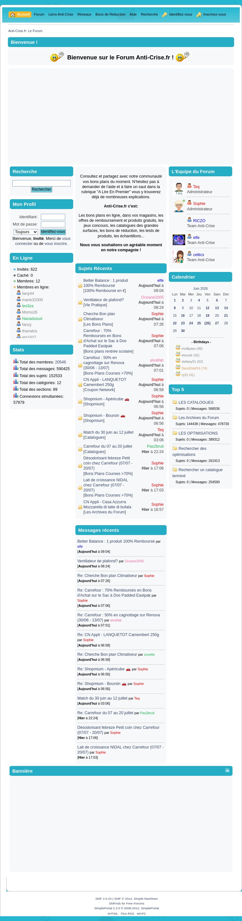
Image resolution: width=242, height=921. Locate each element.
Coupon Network (99, 390)
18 (199, 315)
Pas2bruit (155, 446)
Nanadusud (32, 318)
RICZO (199, 221)
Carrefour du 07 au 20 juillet (107, 446)
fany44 (28, 293)
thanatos (29, 331)
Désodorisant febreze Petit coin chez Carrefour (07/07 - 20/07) (107, 463)
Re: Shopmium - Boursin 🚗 (101, 683)
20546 (60, 362)
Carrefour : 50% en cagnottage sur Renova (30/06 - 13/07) (103, 363)
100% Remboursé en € (105, 290)
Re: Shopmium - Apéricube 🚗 (104, 669)
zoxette (149, 654)
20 (217, 315)
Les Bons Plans (98, 324)
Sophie (157, 314)
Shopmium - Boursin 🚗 (104, 415)
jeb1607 (29, 337)
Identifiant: (28, 217)
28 (226, 323)
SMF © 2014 (123, 898)
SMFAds (115, 903)
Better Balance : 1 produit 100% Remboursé (116, 541)
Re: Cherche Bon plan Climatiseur (107, 575)
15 (175, 315)
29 (175, 331)
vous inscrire (56, 243)
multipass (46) (192, 348)
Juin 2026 (200, 288)
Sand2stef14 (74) (194, 368)
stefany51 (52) (192, 361)
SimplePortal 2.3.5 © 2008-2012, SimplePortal (126, 908)
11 (199, 308)
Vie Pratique (95, 305)
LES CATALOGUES (196, 402)
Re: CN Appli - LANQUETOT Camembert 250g (118, 635)
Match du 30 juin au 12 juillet (108, 432)
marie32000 (32, 300)
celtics (198, 255)
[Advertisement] (121, 116)
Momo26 (30, 312)
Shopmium (94, 404)
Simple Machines (146, 898)
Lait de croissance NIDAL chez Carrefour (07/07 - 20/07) (105, 485)
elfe (160, 280)
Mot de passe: (25, 224)
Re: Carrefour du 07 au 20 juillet (105, 713)
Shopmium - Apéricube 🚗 (106, 399)
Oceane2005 (152, 297)
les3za (28, 306)
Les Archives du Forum (105, 512)
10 (191, 308)
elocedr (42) (190, 355)
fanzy (27, 324)
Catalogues (95, 437)
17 (191, 315)
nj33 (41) (188, 375)
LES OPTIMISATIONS (198, 433)
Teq (160, 430)
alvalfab (157, 360)
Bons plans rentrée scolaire (108, 351)
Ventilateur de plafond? (103, 300)
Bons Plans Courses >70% (108, 373)
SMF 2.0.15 (103, 898)
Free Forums (135, 903)
